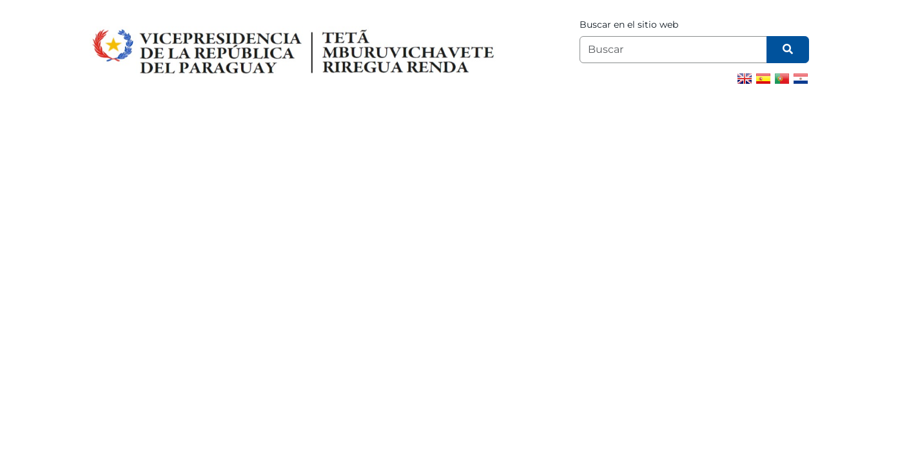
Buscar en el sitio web (629, 24)
